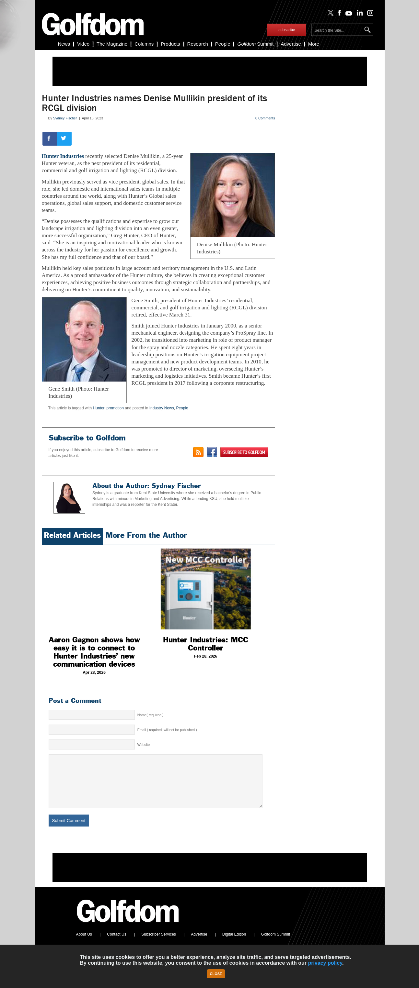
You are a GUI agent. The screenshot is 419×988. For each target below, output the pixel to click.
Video (83, 44)
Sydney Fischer (65, 118)
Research (197, 44)
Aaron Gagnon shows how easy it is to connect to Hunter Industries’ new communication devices (94, 652)
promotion (115, 408)
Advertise (291, 44)
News (64, 44)
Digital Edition (234, 944)
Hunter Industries (63, 156)
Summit (255, 44)
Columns (144, 44)
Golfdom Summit (275, 944)
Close (216, 974)
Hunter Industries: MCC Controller (205, 643)
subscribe (286, 30)
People (222, 44)
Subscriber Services (158, 944)
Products (170, 44)
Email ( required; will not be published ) (167, 730)
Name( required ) (150, 715)
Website (143, 745)
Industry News (161, 408)
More (313, 44)
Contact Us (116, 944)
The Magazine (112, 44)
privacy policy (325, 963)
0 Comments (265, 118)
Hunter (98, 408)
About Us (84, 944)
